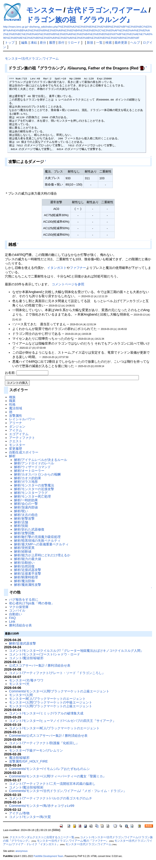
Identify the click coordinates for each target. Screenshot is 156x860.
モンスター (44, 10)
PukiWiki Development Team (48, 856)
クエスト (15, 441)
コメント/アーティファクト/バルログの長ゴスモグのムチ (50, 798)
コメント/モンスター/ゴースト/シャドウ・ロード (44, 654)
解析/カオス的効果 (27, 478)
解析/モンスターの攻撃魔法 (34, 485)
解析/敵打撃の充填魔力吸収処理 (37, 537)
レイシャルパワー (22, 419)
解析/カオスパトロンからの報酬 (37, 474)
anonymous (22, 851)
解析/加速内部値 (26, 507)
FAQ (12, 618)
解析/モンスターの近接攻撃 (34, 489)
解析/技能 (21, 526)
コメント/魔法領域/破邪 (26, 658)
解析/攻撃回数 (24, 533)
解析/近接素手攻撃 (27, 573)
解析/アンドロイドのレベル (34, 463)
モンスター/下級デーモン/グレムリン (36, 750)
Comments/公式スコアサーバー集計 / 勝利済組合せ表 (48, 735)
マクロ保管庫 (19, 607)
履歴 (52, 42)
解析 (12, 456)
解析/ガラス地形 (26, 481)
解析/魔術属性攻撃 (27, 584)
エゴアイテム (19, 434)
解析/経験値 (22, 551)
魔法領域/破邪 (19, 757)
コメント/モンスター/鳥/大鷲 (30, 817)
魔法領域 (15, 408)
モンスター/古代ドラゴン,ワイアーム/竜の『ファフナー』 (73, 840)
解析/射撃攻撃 (24, 518)
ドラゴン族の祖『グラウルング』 (79, 19)
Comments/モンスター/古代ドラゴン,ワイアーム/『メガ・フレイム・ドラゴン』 (68, 791)
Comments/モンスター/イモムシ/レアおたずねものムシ (49, 769)
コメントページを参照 (68, 284)
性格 (12, 404)
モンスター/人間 (21, 695)
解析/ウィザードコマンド (32, 467)
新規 (90, 42)
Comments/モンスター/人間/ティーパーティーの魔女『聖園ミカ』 (57, 776)
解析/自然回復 (24, 566)
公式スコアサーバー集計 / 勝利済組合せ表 (39, 665)
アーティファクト (22, 438)
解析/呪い (21, 511)
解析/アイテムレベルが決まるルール (40, 460)
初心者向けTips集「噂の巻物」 (31, 603)
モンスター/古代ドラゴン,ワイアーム (32, 58)
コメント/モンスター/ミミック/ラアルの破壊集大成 (46, 713)
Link (12, 621)
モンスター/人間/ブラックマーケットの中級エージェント (50, 702)
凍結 (33, 42)
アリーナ (15, 423)
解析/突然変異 (24, 548)
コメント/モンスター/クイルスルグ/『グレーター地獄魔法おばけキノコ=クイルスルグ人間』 (76, 650)
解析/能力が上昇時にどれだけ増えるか (42, 555)
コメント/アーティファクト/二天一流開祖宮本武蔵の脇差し (52, 783)
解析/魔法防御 (24, 581)
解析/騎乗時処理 (26, 577)
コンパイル (17, 610)
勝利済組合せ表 (20, 625)
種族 (12, 397)
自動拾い (15, 614)
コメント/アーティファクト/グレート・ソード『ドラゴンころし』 (57, 673)
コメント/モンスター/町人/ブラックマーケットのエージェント (54, 728)
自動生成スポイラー (23, 452)
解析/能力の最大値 (27, 559)
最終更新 (120, 42)
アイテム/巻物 (19, 813)
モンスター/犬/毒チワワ (26, 680)
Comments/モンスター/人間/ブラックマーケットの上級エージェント (59, 691)
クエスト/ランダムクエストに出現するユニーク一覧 (42, 837)
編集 (24, 42)
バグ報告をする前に (23, 599)
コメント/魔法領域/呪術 (26, 787)
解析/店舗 (21, 522)
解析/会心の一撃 (26, 503)
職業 (12, 401)
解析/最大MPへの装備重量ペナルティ (41, 544)
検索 (108, 42)
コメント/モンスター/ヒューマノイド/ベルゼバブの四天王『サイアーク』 (62, 721)
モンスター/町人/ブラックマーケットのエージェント (47, 698)
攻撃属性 (15, 415)
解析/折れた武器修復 (29, 529)
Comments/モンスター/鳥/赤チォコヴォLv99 (41, 806)
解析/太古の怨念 (26, 515)
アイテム (15, 430)
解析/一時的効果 (26, 500)
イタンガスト (57, 268)
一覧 (99, 42)
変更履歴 (15, 448)
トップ (10, 42)
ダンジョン (17, 426)
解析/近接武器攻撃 (27, 570)
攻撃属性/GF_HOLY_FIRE (28, 761)
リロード (73, 42)
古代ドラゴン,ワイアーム (107, 10)
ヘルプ (135, 42)
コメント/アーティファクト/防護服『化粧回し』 (44, 743)
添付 (61, 42)
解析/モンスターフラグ (31, 493)
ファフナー (78, 268)
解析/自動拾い (24, 562)
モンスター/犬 (19, 684)
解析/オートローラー (29, 470)
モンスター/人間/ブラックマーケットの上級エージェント (50, 706)
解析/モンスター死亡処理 (32, 496)
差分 (43, 42)
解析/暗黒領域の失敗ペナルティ (37, 540)
